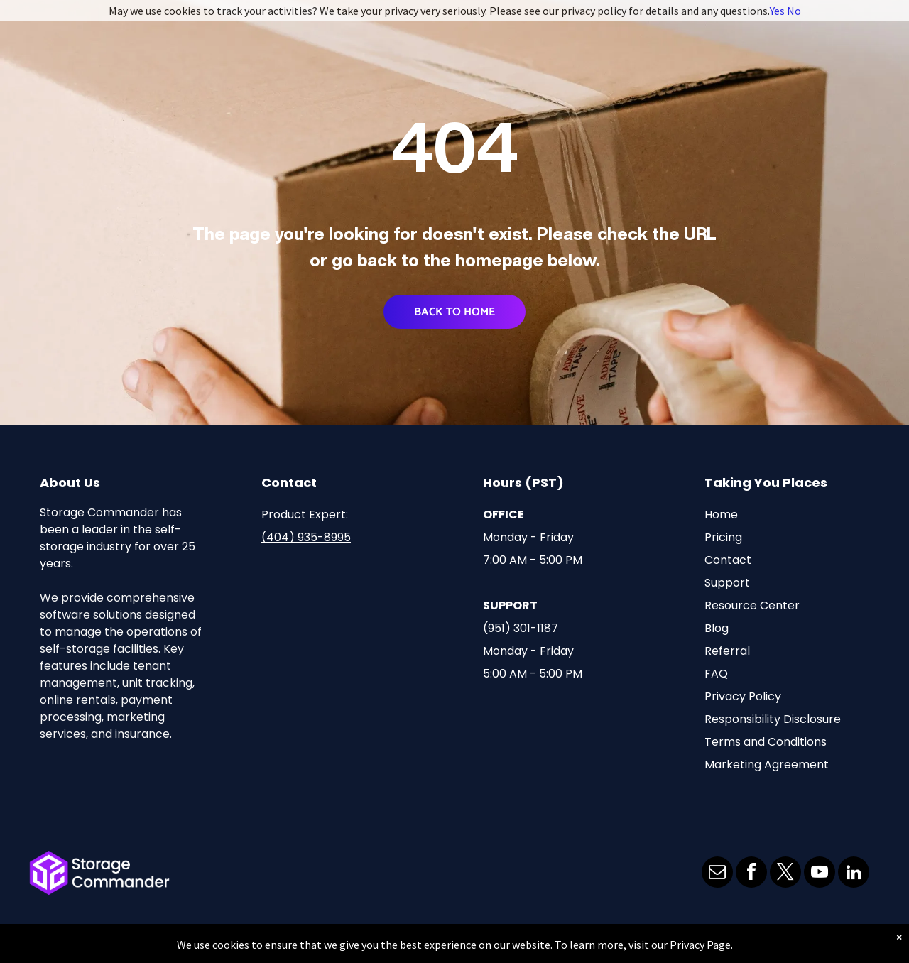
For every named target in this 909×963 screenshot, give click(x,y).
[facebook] (751, 873)
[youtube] (819, 873)
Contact (727, 560)
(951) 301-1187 (520, 628)
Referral (727, 651)
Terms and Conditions (765, 742)
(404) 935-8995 (306, 537)
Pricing (723, 537)
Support (727, 583)
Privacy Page (700, 944)
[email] (717, 873)
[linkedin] (853, 873)
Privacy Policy (742, 696)
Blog (716, 628)
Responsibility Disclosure (772, 719)
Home (721, 514)
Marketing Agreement (766, 764)
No (794, 11)
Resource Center (752, 605)
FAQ (716, 673)
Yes (777, 11)
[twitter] (785, 873)
